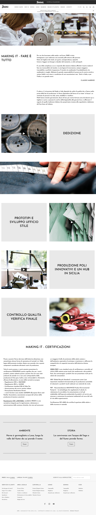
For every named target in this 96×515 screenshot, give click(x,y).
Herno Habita (18, 7)
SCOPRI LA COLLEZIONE (53, 2)
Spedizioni (4, 495)
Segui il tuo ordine (6, 490)
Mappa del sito (21, 499)
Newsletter (4, 499)
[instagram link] (49, 504)
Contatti (69, 7)
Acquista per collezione (54, 492)
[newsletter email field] (81, 477)
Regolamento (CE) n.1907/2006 (14, 401)
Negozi (63, 7)
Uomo (37, 7)
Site (18, 510)
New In (26, 7)
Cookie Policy (20, 490)
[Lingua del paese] (79, 7)
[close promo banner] (93, 10)
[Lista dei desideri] (90, 7)
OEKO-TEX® (54, 369)
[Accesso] (87, 7)
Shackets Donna (37, 495)
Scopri (25, 444)
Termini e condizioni (22, 492)
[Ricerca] (83, 7)
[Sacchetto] (93, 7)
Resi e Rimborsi (5, 497)
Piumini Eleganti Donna (38, 490)
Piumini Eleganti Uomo (38, 488)
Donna (32, 7)
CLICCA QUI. (55, 11)
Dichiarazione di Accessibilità (24, 495)
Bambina (81, 490)
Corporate (19, 497)
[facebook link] (45, 504)
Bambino (43, 7)
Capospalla (50, 488)
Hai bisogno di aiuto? (7, 488)
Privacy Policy (20, 488)
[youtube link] (54, 504)
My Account (5, 492)
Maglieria (50, 490)
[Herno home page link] (5, 6)
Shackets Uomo (36, 492)
